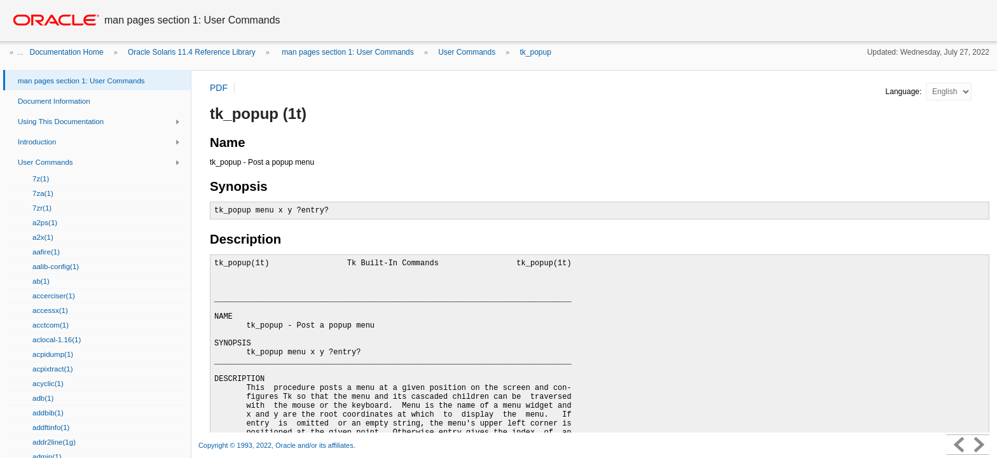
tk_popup (535, 52)
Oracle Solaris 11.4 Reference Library (192, 52)
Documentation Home (67, 52)
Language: (905, 91)
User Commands (466, 52)
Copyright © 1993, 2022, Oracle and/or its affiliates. (277, 445)
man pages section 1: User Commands (347, 52)
